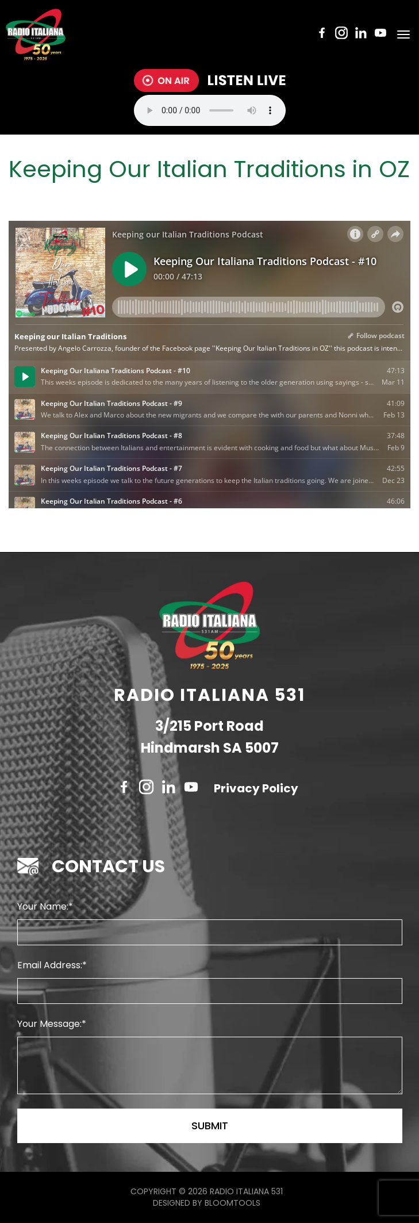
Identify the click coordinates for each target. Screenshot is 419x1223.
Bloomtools (232, 1203)
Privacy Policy (256, 788)
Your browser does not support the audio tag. (210, 110)
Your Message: (49, 1023)
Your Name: (42, 906)
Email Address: (49, 965)
